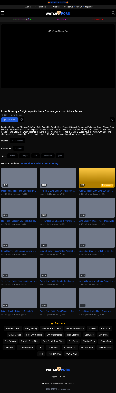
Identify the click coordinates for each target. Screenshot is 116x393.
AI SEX (79, 7)
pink (60, 156)
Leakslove (9, 347)
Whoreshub (68, 7)
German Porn (87, 347)
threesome (48, 156)
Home (62, 377)
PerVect (18, 148)
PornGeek (73, 341)
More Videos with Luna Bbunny (39, 163)
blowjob (24, 156)
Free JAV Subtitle (34, 335)
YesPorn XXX (54, 354)
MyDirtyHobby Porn (75, 328)
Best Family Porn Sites (53, 341)
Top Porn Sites (40, 7)
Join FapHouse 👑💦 (21, 19)
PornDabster (10, 341)
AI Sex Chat (96, 19)
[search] (113, 12)
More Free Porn (13, 328)
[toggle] (2, 12)
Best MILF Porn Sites (51, 328)
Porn (41, 354)
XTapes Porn (105, 341)
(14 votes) (9, 119)
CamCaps (89, 335)
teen (35, 156)
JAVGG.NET (71, 354)
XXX (40, 347)
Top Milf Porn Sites (29, 341)
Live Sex (28, 7)
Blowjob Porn (89, 341)
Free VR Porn (73, 335)
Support (54, 377)
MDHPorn (103, 335)
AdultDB (92, 328)
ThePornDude (55, 7)
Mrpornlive (89, 7)
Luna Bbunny (17, 141)
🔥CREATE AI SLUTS (57, 2)
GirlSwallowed (14, 335)
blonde (12, 156)
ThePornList (52, 347)
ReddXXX (105, 328)
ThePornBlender (26, 347)
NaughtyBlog (31, 328)
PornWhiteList (70, 347)
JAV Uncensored (54, 335)
